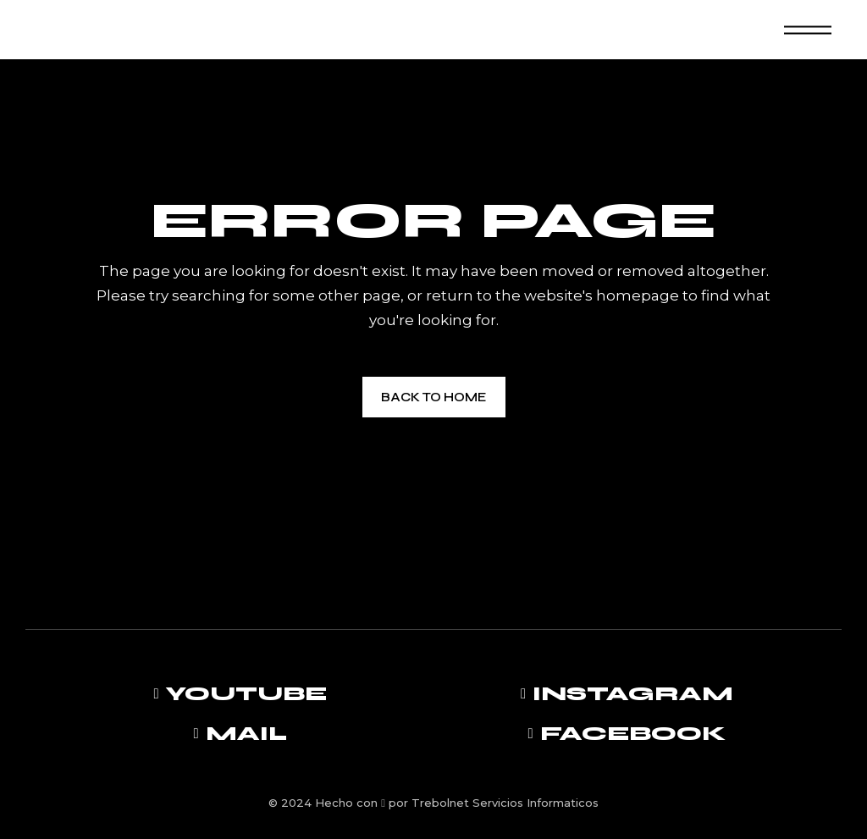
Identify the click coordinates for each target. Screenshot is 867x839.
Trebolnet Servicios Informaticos (505, 802)
